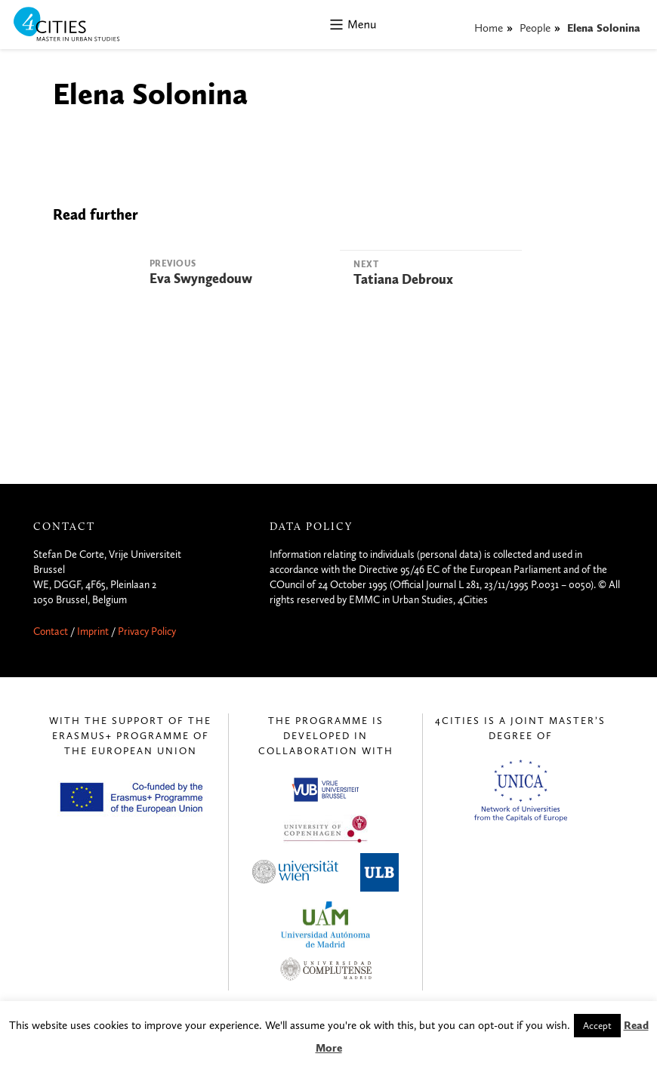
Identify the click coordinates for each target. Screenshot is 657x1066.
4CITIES (77, 25)
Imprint (93, 631)
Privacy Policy (147, 631)
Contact (50, 631)
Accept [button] (597, 1025)
